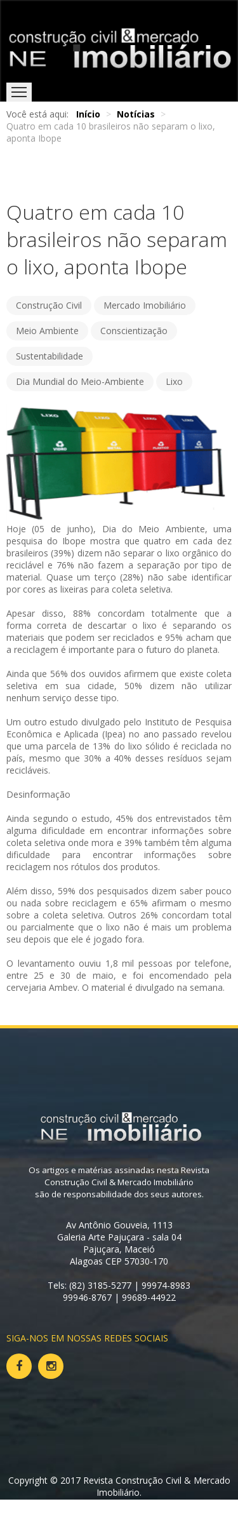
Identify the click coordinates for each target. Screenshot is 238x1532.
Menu (19, 92)
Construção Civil (49, 305)
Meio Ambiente (47, 331)
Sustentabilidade (49, 356)
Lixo (174, 381)
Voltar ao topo (43, 1516)
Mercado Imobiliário (144, 305)
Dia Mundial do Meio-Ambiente (80, 381)
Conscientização (134, 331)
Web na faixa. (145, 1504)
